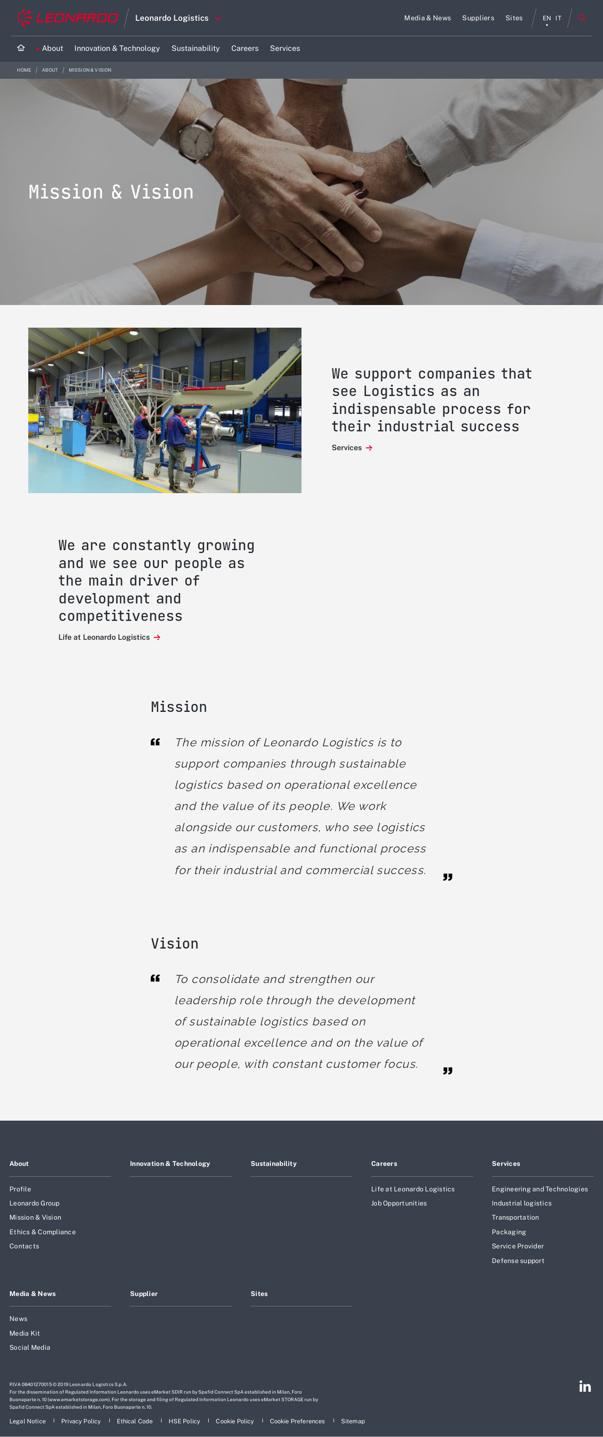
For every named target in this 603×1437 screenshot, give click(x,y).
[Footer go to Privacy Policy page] (81, 1421)
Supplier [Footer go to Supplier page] (144, 1293)
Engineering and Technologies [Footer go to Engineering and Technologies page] (540, 1189)
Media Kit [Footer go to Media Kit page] (24, 1333)
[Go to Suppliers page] (478, 18)
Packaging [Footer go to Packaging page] (509, 1232)
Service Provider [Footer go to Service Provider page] (518, 1246)
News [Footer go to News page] (18, 1318)
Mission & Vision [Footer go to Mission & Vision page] (35, 1217)
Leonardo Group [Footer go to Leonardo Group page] (34, 1203)
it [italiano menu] (558, 18)
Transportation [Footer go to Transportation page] (515, 1217)
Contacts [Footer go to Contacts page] (24, 1246)
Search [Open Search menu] (582, 18)
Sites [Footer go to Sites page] (259, 1293)
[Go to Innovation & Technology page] (117, 48)
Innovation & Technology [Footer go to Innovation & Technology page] (170, 1163)
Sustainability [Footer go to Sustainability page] (274, 1163)
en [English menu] (547, 18)
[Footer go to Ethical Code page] (136, 1421)
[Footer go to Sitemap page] (353, 1421)
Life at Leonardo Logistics (105, 637)
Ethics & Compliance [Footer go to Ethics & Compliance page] (42, 1232)
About (50, 70)
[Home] (21, 48)
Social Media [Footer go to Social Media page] (29, 1347)
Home (25, 70)
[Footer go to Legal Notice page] (28, 1421)
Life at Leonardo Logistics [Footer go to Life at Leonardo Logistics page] (413, 1189)
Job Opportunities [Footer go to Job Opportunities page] (399, 1203)
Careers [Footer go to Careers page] (384, 1163)
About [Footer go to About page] (19, 1163)
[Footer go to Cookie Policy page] (235, 1421)
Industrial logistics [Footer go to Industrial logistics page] (522, 1203)
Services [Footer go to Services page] (506, 1163)
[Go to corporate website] (67, 18)
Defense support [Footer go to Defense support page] (518, 1260)
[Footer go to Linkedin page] (585, 1386)
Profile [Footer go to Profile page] (20, 1189)
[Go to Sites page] (514, 18)
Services (348, 447)
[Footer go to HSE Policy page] (185, 1421)
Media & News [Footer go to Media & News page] (32, 1293)
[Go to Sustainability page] (195, 48)
